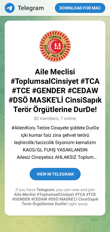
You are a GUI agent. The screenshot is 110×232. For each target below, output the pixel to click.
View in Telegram (55, 174)
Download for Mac (80, 8)
